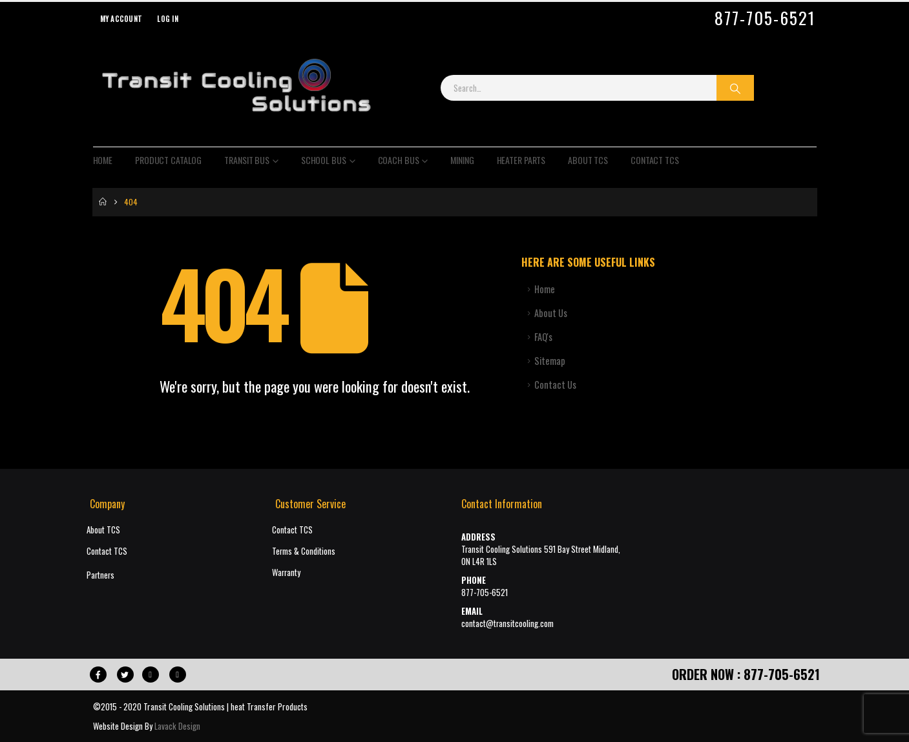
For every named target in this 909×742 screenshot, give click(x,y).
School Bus (323, 160)
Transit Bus (246, 160)
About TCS (588, 160)
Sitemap (549, 360)
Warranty (286, 572)
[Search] (735, 88)
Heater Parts (521, 160)
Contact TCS (655, 160)
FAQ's (543, 337)
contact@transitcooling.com (507, 623)
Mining (462, 160)
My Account (121, 19)
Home (103, 160)
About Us (550, 313)
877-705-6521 (765, 18)
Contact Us (555, 384)
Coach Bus (398, 160)
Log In (167, 19)
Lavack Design (177, 725)
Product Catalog (168, 160)
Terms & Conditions (303, 551)
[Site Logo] (236, 88)
